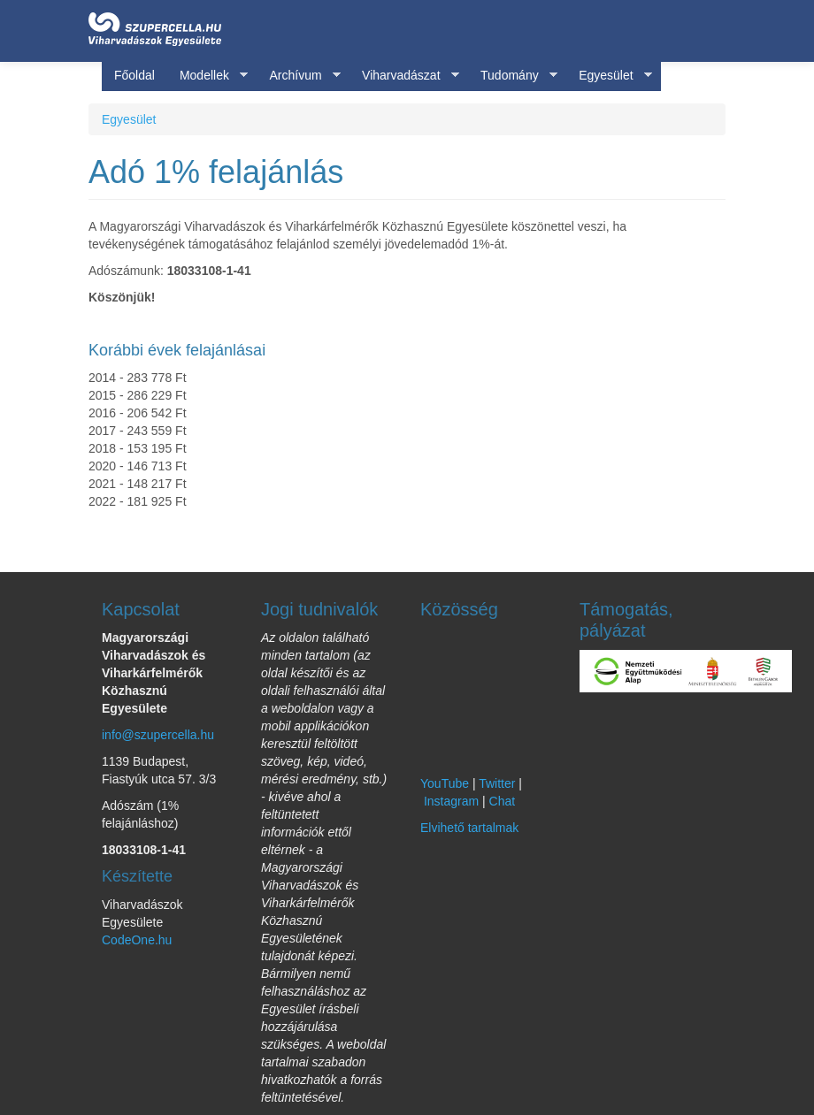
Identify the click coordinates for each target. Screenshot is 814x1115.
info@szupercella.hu (158, 735)
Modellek (207, 75)
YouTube (444, 783)
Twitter (497, 783)
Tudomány (512, 75)
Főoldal (134, 75)
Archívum (298, 75)
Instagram (451, 801)
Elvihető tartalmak (469, 828)
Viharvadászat (403, 75)
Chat (502, 801)
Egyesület (608, 75)
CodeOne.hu (137, 940)
